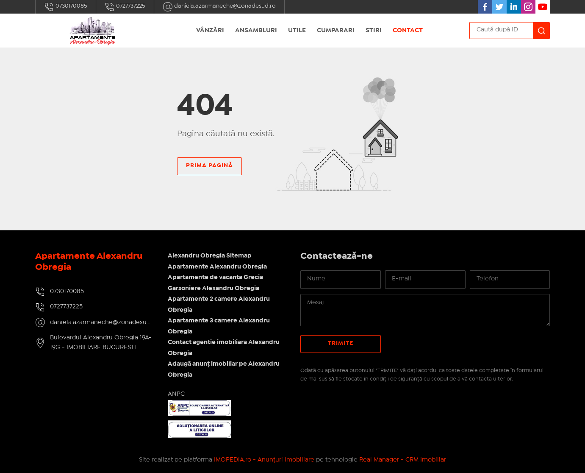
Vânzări (210, 30)
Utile (297, 30)
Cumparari (336, 30)
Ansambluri (256, 30)
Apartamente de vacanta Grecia (215, 277)
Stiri (374, 30)
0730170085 (65, 7)
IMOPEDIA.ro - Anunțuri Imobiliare (264, 459)
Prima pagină (209, 165)
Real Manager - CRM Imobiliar (402, 459)
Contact (408, 30)
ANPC (176, 394)
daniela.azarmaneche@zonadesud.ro (219, 7)
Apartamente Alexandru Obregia (217, 266)
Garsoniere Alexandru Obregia (213, 288)
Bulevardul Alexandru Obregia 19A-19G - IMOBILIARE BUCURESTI (101, 342)
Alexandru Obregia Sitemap (210, 255)
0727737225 (125, 7)
